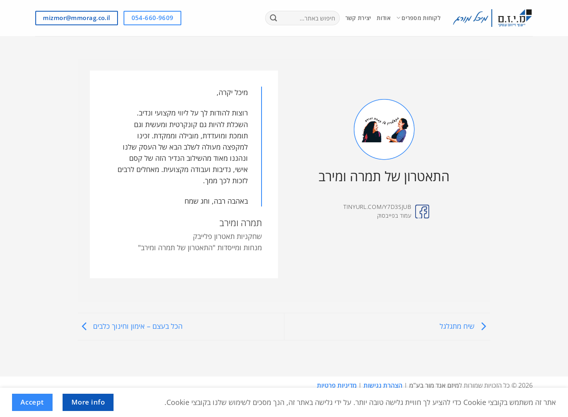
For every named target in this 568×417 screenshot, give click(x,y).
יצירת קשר (358, 18)
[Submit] (273, 18)
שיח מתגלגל (465, 326)
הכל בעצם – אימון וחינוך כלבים (130, 326)
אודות (383, 18)
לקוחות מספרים (418, 18)
